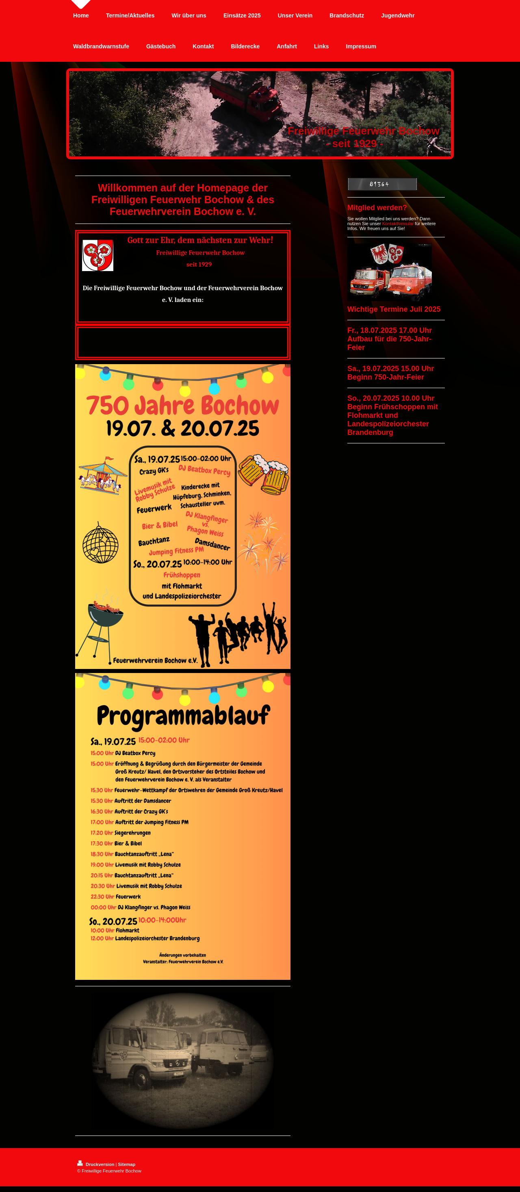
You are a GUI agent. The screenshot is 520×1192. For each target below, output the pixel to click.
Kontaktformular (398, 223)
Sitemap (126, 1164)
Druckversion (96, 1164)
